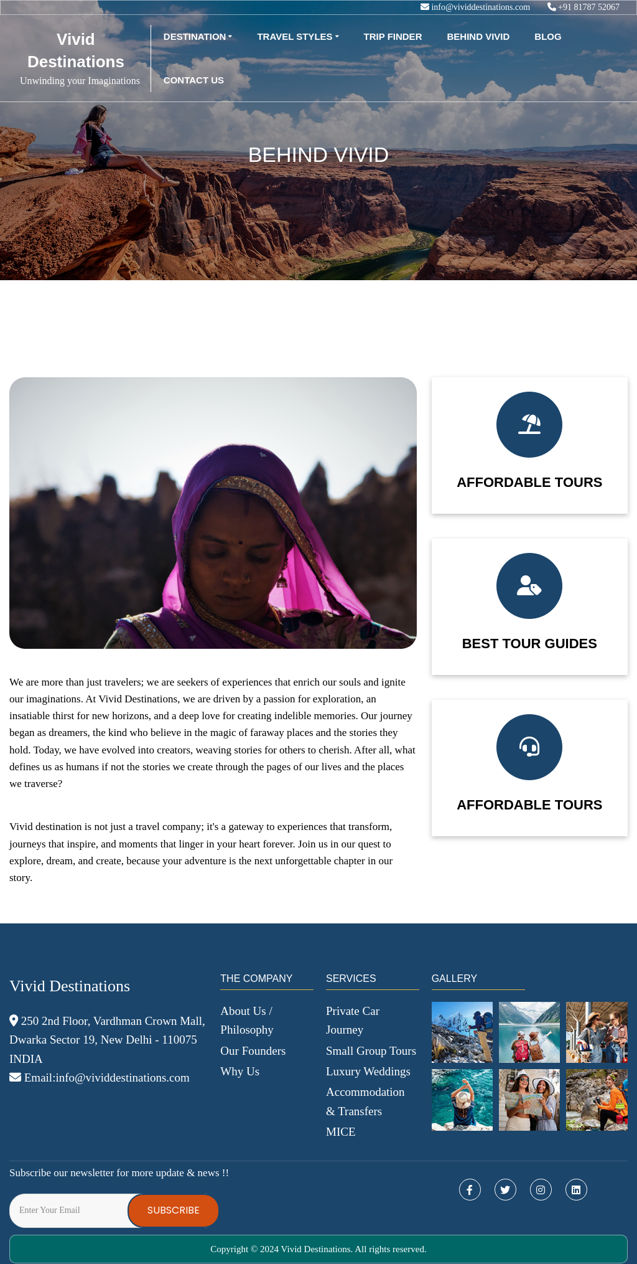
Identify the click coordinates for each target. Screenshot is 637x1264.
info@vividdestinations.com (476, 7)
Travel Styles (294, 36)
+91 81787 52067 (583, 7)
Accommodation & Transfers (365, 1101)
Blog (547, 36)
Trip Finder (393, 36)
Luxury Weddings (368, 1071)
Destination (195, 36)
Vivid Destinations (75, 50)
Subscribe (173, 1210)
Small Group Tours (371, 1050)
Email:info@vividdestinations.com (99, 1077)
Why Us (239, 1071)
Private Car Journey (352, 1020)
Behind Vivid (478, 36)
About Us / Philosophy (247, 1020)
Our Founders (253, 1050)
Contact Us (194, 80)
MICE (341, 1131)
